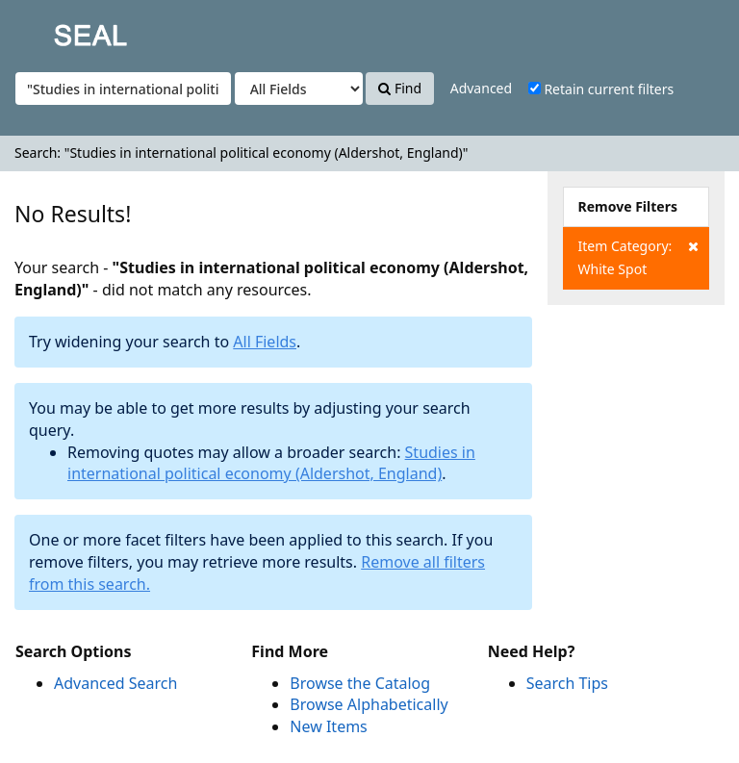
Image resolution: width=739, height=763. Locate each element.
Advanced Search (115, 683)
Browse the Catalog (360, 683)
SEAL (52, 29)
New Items (328, 726)
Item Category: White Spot (638, 256)
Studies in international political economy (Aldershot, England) (271, 463)
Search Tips (567, 683)
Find (399, 88)
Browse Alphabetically (368, 704)
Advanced (481, 88)
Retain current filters (601, 89)
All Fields (264, 341)
